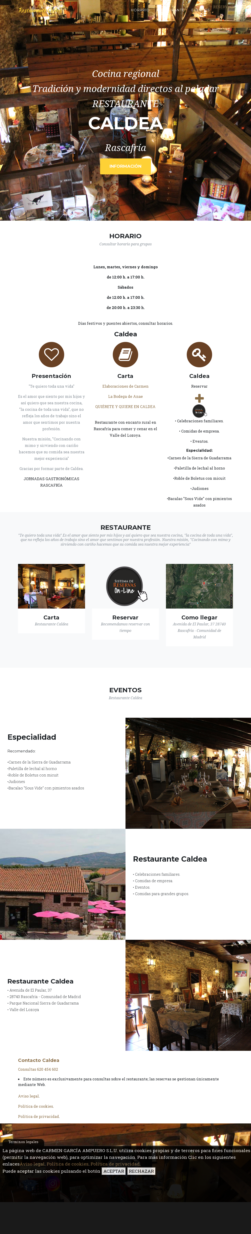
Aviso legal (32, 1164)
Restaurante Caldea (42, 12)
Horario (140, 12)
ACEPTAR (113, 1171)
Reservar (223, 8)
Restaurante (170, 12)
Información (125, 166)
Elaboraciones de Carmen (125, 386)
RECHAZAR (141, 1171)
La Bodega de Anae (125, 396)
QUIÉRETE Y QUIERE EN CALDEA (125, 406)
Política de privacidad (115, 1164)
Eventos (200, 12)
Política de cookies (68, 1164)
